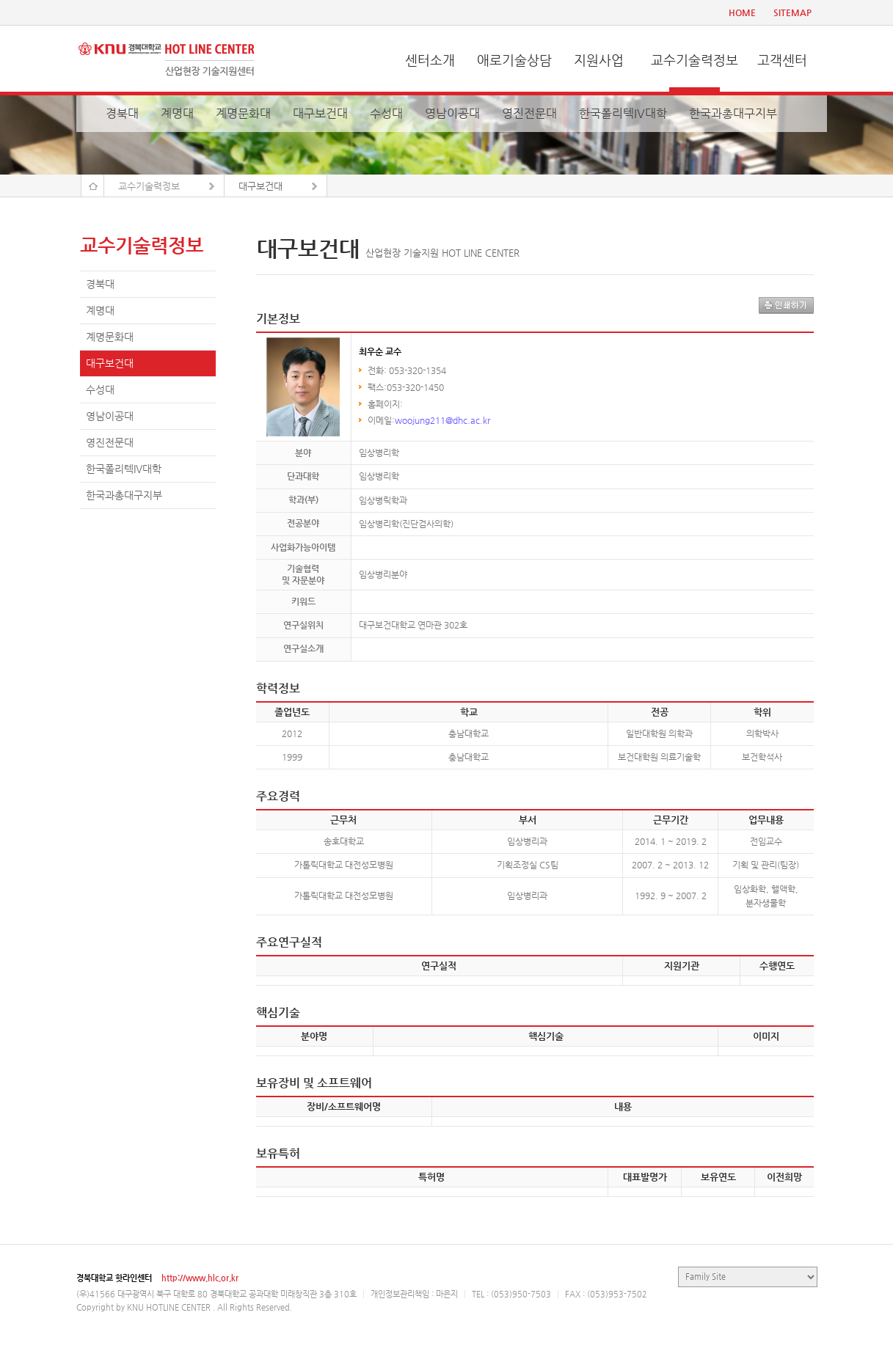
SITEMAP (792, 12)
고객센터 (782, 59)
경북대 (122, 113)
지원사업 (599, 59)
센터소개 (430, 59)
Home (92, 186)
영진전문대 (529, 113)
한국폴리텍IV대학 (623, 113)
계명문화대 (243, 113)
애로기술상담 (514, 59)
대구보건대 (320, 113)
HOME (742, 12)
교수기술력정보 (694, 59)
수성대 (386, 113)
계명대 (177, 113)
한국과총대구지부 (733, 113)
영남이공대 (452, 113)
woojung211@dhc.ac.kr (442, 420)
